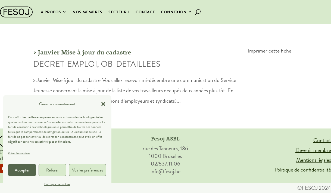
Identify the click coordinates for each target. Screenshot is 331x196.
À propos (51, 12)
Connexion (174, 12)
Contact (145, 12)
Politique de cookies (57, 184)
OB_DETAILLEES (130, 64)
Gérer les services (19, 153)
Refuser (52, 170)
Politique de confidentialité (302, 170)
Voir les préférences (87, 170)
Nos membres (87, 12)
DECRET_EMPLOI (65, 64)
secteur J (119, 12)
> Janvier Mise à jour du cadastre (82, 52)
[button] (103, 104)
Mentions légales (313, 160)
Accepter (22, 170)
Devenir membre (313, 150)
